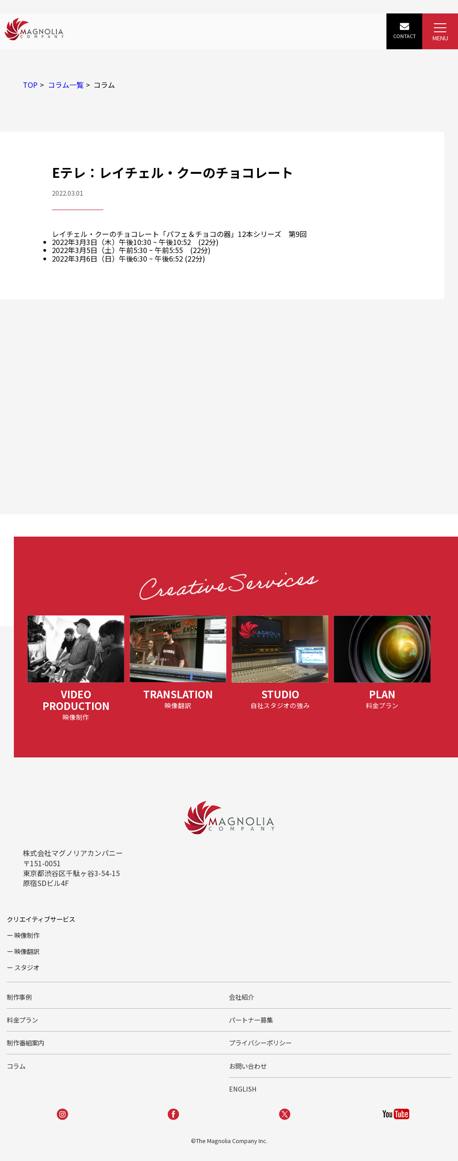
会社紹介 (241, 997)
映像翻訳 (26, 951)
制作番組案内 (25, 1042)
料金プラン (22, 1019)
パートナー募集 (251, 1019)
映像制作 (26, 935)
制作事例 (19, 997)
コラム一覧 (66, 84)
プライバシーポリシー (260, 1042)
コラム (16, 1066)
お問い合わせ (248, 1066)
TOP (30, 84)
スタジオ (26, 967)
